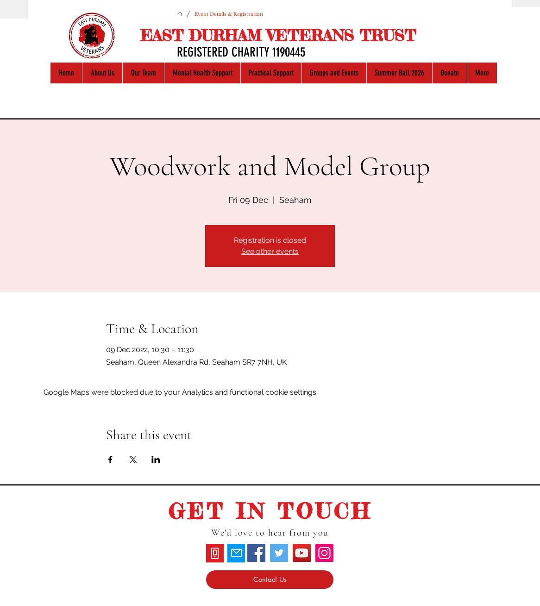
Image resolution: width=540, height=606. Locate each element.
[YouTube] (302, 553)
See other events (270, 251)
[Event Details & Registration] (229, 14)
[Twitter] (279, 553)
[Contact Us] (269, 579)
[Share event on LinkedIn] (155, 459)
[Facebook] (256, 553)
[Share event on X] (133, 459)
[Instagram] (324, 553)
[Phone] (215, 553)
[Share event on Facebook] (110, 459)
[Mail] (236, 553)
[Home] (180, 14)
